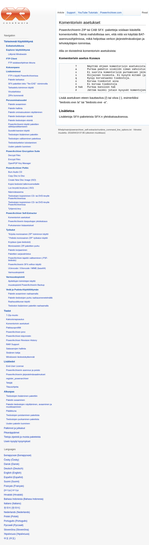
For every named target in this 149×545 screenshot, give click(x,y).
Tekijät (9, 383)
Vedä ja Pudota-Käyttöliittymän (22, 289)
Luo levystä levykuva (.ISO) (21, 188)
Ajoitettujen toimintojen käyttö (22, 281)
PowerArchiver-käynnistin (18, 336)
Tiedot (7, 311)
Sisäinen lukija (13, 352)
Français (18, 486)
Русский (18, 525)
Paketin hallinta (15, 108)
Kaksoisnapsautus (15, 319)
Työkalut (10, 230)
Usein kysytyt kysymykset (17, 441)
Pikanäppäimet (11, 432)
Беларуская (24, 455)
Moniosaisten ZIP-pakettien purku (23, 246)
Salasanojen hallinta (16, 348)
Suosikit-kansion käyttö (19, 130)
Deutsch (18, 468)
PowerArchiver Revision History (21, 340)
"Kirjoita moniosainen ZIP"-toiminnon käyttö (28, 234)
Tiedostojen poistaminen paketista (22, 415)
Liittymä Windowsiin (17, 54)
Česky (15, 459)
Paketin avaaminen (17, 104)
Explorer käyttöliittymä (18, 50)
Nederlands (23, 512)
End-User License (15, 366)
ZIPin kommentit (15, 95)
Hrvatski (18, 494)
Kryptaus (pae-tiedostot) (19, 242)
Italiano (16, 503)
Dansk (15, 464)
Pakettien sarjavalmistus (19, 254)
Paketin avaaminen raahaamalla (23, 293)
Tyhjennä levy (14, 208)
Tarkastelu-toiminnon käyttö (21, 87)
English (17, 472)
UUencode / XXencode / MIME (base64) (27, 268)
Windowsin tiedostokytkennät (20, 357)
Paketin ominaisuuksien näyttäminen (25, 112)
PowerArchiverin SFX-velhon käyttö (24, 264)
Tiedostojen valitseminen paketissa (24, 138)
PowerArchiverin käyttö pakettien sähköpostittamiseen (23, 125)
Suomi (15, 481)
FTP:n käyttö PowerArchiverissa (23, 76)
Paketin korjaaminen (17, 250)
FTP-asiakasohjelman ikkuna (21, 63)
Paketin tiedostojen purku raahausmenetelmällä (30, 298)
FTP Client (11, 58)
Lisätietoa (66, 111)
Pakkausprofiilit (13, 327)
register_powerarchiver (17, 378)
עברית (8, 490)
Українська (23, 534)
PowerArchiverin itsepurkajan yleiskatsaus (27, 221)
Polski (14, 516)
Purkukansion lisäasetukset (21, 225)
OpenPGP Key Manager (19, 163)
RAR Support (12, 344)
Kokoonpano (13, 67)
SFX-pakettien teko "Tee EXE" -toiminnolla (28, 83)
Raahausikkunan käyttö (19, 301)
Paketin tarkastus (16, 79)
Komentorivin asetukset (79, 22)
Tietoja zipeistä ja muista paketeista (22, 437)
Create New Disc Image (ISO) (22, 180)
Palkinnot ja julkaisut (14, 428)
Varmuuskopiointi (16, 272)
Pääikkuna (11, 411)
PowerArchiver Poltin (17, 168)
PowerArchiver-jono (15, 332)
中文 (12, 538)
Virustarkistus (14, 91)
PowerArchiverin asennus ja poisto (23, 370)
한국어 (15, 507)
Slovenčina (22, 529)
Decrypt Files (14, 155)
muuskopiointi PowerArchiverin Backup (26, 285)
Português (21, 521)
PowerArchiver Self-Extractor (21, 213)
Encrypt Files (14, 159)
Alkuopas (9, 391)
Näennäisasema (15, 192)
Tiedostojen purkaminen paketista (22, 419)
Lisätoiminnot (13, 71)
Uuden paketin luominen (19, 146)
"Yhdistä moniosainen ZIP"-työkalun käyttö (28, 238)
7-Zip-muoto (12, 315)
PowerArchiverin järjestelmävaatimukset (25, 374)
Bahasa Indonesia (33, 499)
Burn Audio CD (15, 172)
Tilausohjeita (12, 387)
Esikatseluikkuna (15, 46)
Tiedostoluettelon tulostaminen (22, 142)
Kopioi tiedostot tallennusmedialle (23, 184)
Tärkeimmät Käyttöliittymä (18, 41)
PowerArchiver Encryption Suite (23, 151)
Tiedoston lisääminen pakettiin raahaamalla (28, 306)
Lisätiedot (9, 361)
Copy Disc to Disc (16, 176)
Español (18, 477)
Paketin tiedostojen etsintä (20, 116)
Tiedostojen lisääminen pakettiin (23, 134)
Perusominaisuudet (16, 100)
